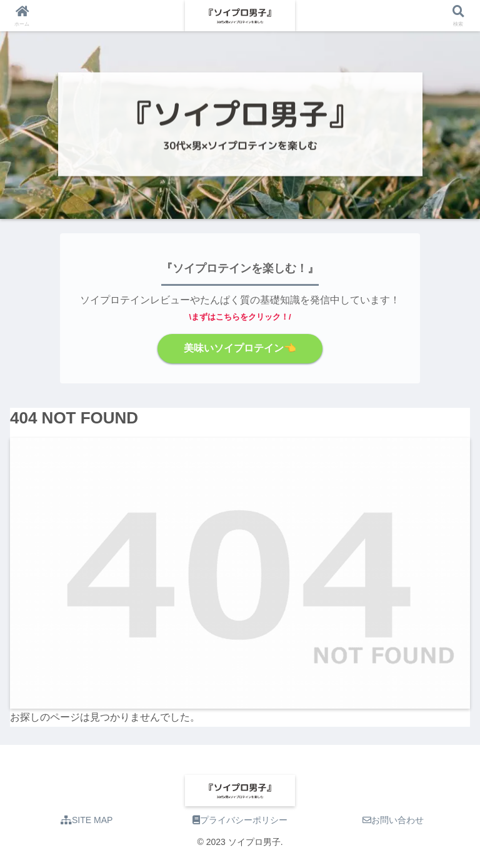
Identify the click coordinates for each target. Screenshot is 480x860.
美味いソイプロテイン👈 (240, 348)
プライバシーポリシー (240, 820)
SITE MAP (86, 820)
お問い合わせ (393, 820)
